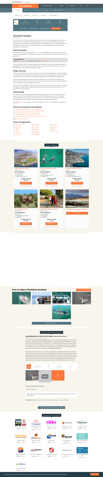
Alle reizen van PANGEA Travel (26, 186)
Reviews (27, 10)
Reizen (46, 10)
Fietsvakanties (54, 124)
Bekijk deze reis (26, 183)
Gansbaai (43, 15)
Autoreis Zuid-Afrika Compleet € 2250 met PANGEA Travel (28, 109)
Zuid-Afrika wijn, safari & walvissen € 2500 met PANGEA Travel (29, 111)
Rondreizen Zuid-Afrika (20, 124)
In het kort (17, 10)
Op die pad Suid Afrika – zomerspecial (49, 209)
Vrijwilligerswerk (36, 133)
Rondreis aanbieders (58, 10)
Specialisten (36, 129)
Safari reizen (17, 126)
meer (18, 428)
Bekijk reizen (56, 28)
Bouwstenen (36, 128)
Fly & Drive (17, 131)
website (23, 428)
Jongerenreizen (54, 131)
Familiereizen (54, 126)
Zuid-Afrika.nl (17, 15)
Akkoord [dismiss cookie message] (94, 474)
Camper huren (18, 134)
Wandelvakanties (37, 134)
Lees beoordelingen (44, 28)
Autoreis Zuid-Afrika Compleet (22, 168)
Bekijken (77, 213)
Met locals (53, 128)
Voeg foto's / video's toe (83, 289)
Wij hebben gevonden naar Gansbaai (76, 209)
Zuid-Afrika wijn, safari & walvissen (48, 168)
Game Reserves (36, 131)
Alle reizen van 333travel (77, 186)
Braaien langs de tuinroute (21, 209)
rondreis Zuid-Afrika (43, 61)
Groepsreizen (18, 133)
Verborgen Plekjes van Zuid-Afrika (74, 168)
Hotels (52, 129)
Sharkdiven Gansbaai (53, 15)
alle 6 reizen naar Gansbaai (22, 119)
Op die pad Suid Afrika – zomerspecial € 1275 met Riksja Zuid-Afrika (30, 116)
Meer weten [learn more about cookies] (64, 474)
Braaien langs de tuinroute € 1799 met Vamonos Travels (28, 114)
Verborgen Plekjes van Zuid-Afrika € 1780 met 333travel (27, 113)
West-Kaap (34, 15)
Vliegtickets (17, 128)
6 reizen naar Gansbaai (24, 61)
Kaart (69, 10)
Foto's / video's (37, 10)
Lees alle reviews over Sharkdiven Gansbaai (51, 407)
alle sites (28, 2)
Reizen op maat (36, 124)
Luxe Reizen (36, 126)
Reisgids (26, 15)
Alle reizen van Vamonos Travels (26, 226)
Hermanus (15, 103)
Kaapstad (48, 102)
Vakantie (17, 129)
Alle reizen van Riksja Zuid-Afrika (51, 226)
